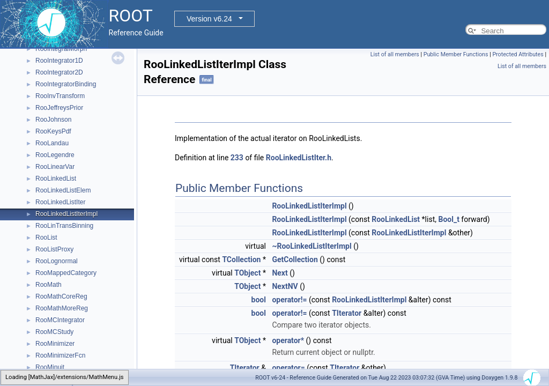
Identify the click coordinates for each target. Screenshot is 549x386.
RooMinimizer (55, 343)
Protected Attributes (517, 54)
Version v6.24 (209, 18)
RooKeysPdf (53, 131)
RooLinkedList (55, 178)
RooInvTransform (60, 96)
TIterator (346, 313)
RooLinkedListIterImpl (66, 214)
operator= (288, 367)
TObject (247, 273)
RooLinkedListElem (63, 190)
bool (258, 299)
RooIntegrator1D (59, 60)
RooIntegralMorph (61, 49)
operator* (288, 340)
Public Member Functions (456, 54)
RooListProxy (54, 249)
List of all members (394, 54)
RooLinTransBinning (64, 225)
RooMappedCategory (66, 273)
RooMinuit (49, 367)
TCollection (241, 259)
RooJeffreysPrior (59, 108)
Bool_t (448, 219)
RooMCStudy (54, 332)
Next (279, 273)
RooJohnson (53, 119)
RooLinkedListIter (60, 202)
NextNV (285, 286)
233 (237, 157)
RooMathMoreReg (61, 308)
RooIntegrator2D (59, 72)
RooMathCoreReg (61, 296)
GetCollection (294, 259)
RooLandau (52, 143)
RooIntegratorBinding (65, 84)
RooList (46, 237)
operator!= (289, 299)
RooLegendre (55, 155)
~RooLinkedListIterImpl (311, 246)
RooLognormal (56, 261)
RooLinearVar (55, 166)
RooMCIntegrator (60, 320)
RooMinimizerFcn (60, 355)
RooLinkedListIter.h (298, 157)
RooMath (48, 284)
